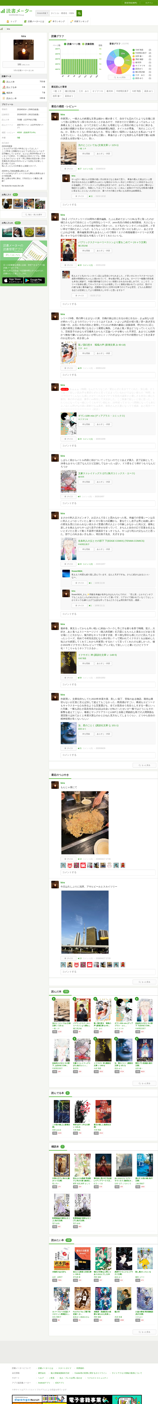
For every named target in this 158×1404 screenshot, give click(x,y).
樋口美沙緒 (70, 91)
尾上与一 (55, 1183)
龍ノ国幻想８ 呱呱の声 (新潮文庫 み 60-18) (102, 344)
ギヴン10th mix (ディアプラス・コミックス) (101, 415)
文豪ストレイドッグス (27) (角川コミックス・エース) (106, 473)
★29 (80, 368)
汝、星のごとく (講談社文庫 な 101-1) (98, 725)
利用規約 (80, 1368)
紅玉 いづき (98, 1183)
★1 (90, 583)
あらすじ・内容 (103, 154)
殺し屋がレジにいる (143, 1272)
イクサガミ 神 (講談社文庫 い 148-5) (97, 654)
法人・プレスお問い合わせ (70, 1378)
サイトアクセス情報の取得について (127, 1373)
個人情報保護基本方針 (60, 1373)
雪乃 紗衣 (56, 1223)
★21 (80, 748)
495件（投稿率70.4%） (27, 132)
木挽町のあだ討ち (59, 1272)
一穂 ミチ (57, 91)
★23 (80, 439)
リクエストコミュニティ (97, 1378)
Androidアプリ (44, 1383)
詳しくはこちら (13, 255)
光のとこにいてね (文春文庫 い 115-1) (98, 145)
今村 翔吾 (136, 91)
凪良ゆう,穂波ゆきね (81, 1317)
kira (63, 114)
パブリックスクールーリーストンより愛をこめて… (81, 1025)
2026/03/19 (100, 169)
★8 (79, 496)
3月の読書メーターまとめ (24, 70)
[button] (79, 13)
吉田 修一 (57, 96)
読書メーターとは (45, 1368)
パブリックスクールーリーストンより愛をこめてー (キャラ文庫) (112, 242)
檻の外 (117, 1312)
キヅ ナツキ (97, 91)
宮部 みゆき (56, 1130)
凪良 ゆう (148, 91)
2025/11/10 (100, 368)
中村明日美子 (122, 91)
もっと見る (120, 77)
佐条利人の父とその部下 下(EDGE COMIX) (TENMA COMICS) (111, 540)
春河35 (110, 91)
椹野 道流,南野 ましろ (81, 1183)
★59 (80, 678)
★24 (80, 564)
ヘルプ (41, 1378)
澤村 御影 (97, 1277)
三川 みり (84, 91)
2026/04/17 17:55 (103, 958)
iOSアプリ (59, 1383)
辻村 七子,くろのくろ (123, 1183)
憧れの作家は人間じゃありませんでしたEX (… (102, 1274)
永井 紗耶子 (57, 1277)
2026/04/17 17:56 (103, 859)
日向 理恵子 (56, 1317)
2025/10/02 (100, 678)
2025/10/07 (99, 496)
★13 (80, 859)
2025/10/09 (100, 439)
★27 (80, 169)
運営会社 (42, 1373)
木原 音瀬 (118, 1317)
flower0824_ (77, 571)
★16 (80, 265)
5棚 (18, 138)
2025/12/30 (100, 265)
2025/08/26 (100, 748)
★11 (91, 196)
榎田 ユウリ (139, 1277)
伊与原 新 (76, 1277)
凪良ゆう (69, 96)
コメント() (88, 169)
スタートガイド (64, 1368)
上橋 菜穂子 (139, 1183)
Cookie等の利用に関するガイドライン (91, 1373)
